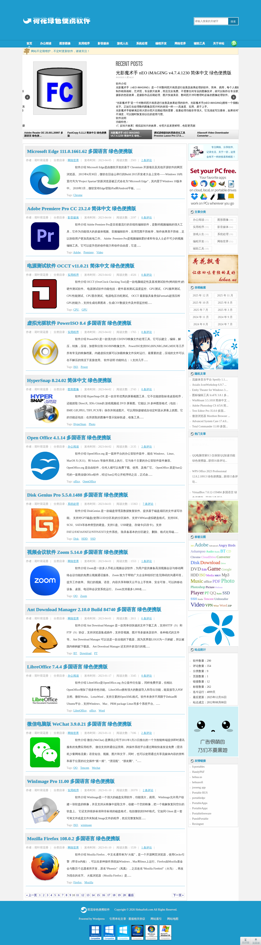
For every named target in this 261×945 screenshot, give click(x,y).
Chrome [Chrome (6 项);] (196, 557)
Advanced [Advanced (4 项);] (213, 546)
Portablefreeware (201, 813)
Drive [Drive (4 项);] (223, 563)
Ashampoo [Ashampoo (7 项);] (198, 551)
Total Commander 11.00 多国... (210, 426)
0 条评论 (147, 217)
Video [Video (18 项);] (198, 604)
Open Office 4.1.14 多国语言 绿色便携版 (69, 437)
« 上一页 (31, 895)
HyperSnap (79, 424)
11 (77, 895)
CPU (76, 309)
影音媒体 (103, 43)
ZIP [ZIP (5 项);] (230, 605)
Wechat (96, 767)
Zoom (83, 596)
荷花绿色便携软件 (98, 909)
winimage (86, 825)
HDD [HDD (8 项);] (195, 575)
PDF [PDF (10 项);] (216, 581)
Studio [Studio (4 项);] (200, 599)
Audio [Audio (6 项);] (210, 551)
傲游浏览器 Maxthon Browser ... (211, 416)
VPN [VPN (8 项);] (209, 605)
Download (85, 653)
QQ (75, 596)
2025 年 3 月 (225, 309)
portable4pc (198, 797)
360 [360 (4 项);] (192, 546)
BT (75, 653)
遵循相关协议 (136, 918)
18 (113, 895)
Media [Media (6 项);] (210, 575)
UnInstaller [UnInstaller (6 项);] (221, 599)
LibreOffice (80, 710)
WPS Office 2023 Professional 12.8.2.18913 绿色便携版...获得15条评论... (215, 475)
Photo (92, 424)
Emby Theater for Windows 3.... (210, 389)
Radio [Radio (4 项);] (219, 594)
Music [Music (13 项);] (197, 581)
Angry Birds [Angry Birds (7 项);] (226, 545)
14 (93, 895)
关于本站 (218, 43)
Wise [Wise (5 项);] (216, 605)
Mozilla (88, 882)
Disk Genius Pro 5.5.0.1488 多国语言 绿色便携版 (77, 495)
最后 (131, 895)
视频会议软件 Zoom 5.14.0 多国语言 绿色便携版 (77, 552)
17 (108, 895)
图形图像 (64, 43)
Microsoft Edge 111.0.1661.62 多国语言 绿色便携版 (80, 151)
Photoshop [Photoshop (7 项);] (198, 587)
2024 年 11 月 (201, 317)
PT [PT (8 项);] (207, 593)
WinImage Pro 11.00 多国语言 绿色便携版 (70, 781)
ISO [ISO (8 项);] (202, 575)
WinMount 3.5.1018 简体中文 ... (211, 400)
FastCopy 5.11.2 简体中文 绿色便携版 (68, 72)
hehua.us (197, 777)
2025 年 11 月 (225, 295)
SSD (92, 538)
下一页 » (178, 895)
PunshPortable (200, 818)
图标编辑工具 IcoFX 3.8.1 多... (210, 395)
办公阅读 (45, 43)
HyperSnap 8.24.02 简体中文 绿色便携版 (69, 380)
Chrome (77, 195)
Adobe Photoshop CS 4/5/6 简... (210, 405)
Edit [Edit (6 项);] (204, 569)
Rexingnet (198, 823)
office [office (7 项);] (208, 582)
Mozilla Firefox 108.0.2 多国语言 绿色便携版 (73, 838)
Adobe (77, 252)
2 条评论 (147, 160)
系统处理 (141, 43)
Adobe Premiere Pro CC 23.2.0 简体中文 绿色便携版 (81, 208)
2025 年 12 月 (201, 295)
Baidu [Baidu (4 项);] (217, 552)
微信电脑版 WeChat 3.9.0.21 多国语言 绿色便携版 (79, 724)
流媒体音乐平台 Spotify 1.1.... (210, 379)
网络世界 (180, 43)
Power (84, 366)
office (76, 481)
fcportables (198, 766)
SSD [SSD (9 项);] (226, 593)
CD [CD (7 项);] (228, 551)
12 (82, 895)
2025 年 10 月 (201, 302)
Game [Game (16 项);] (214, 569)
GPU (84, 309)
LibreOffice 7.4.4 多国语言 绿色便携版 (67, 666)
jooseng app (199, 787)
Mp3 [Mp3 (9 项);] (225, 575)
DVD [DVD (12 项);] (196, 569)
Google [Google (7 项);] (226, 569)
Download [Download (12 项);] (210, 562)
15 (98, 895)
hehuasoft (197, 782)
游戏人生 (122, 43)
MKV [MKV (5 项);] (218, 575)
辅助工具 (199, 43)
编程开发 (161, 43)
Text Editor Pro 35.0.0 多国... (209, 410)
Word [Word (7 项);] (223, 605)
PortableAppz (200, 808)
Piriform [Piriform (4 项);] (218, 587)
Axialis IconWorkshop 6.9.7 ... (209, 384)
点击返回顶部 (245, 941)
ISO (75, 366)
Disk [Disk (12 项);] (195, 562)
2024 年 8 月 (200, 324)
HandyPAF (198, 771)
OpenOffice (89, 481)
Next (233, 97)
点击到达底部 (256, 941)
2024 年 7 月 (225, 324)
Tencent (84, 767)
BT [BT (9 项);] (223, 551)
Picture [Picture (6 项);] (210, 587)
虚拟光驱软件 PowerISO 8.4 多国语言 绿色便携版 (79, 323)
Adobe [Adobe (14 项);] (201, 545)
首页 (29, 43)
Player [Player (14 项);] (197, 593)
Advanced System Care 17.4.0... (210, 421)
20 (124, 895)
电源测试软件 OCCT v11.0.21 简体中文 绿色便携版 (80, 266)
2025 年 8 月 (225, 302)
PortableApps (199, 803)
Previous (27, 97)
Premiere (88, 252)
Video (99, 252)
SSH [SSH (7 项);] (194, 599)
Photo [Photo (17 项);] (227, 581)
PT (95, 653)
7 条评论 (148, 503)
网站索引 (156, 918)
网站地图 (172, 918)
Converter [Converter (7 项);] (223, 557)
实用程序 (84, 43)
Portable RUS (200, 792)
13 (87, 895)
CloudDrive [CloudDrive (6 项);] (208, 557)
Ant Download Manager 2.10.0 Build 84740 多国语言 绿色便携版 (94, 609)
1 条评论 (147, 561)
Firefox (77, 882)
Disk (76, 538)
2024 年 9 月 (225, 317)
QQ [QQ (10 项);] (213, 593)
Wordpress (99, 918)
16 (103, 895)
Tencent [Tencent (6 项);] (209, 599)
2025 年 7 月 (200, 309)
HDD (84, 538)
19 (119, 895)
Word (102, 710)
